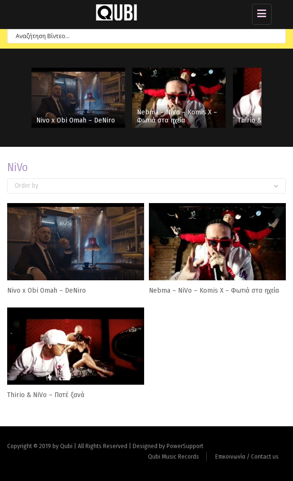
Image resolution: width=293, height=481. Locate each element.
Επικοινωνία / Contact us (247, 456)
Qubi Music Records (173, 456)
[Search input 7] (142, 36)
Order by (146, 186)
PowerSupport (185, 446)
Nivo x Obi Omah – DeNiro (75, 120)
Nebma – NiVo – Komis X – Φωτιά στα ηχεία (177, 116)
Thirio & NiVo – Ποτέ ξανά (45, 394)
